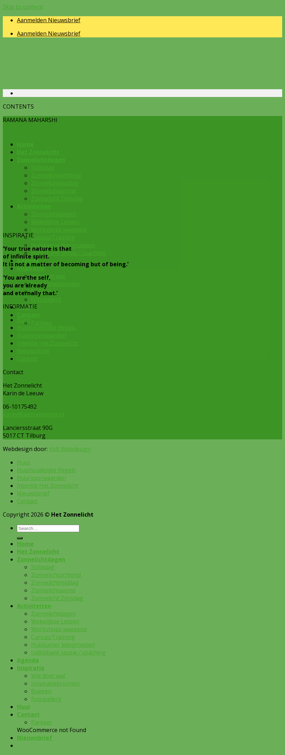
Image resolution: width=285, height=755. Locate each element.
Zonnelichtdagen (41, 559)
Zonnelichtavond (53, 590)
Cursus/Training (53, 237)
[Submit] (20, 538)
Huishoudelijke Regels (46, 327)
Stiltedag (42, 567)
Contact (28, 315)
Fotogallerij (46, 299)
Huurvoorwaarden (41, 335)
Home (25, 544)
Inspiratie (30, 268)
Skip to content (23, 7)
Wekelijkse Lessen (55, 621)
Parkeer (41, 323)
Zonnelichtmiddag (55, 582)
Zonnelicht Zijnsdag (57, 598)
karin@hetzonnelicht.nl (33, 414)
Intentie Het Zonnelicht (47, 343)
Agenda (28, 660)
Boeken (41, 691)
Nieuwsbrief (33, 351)
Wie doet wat (48, 676)
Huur (24, 320)
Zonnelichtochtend (56, 575)
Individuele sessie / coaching (68, 253)
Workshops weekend (59, 229)
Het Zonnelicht (38, 551)
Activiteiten (34, 606)
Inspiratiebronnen (55, 284)
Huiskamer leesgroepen (63, 645)
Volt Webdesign (70, 449)
